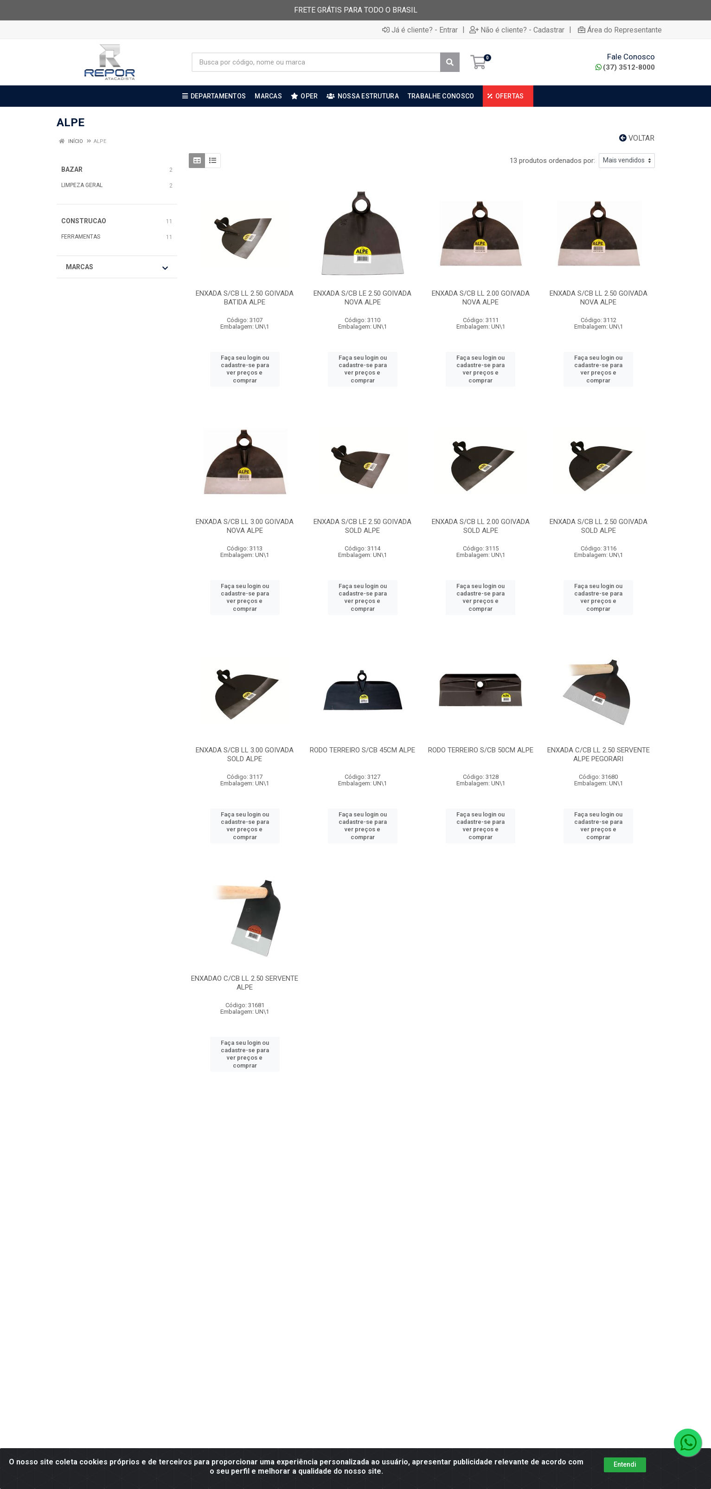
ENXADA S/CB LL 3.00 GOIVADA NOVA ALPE (245, 526)
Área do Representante (620, 29)
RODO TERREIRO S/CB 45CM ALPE (362, 750)
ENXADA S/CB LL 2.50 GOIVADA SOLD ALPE (598, 526)
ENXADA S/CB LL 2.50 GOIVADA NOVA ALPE (598, 297)
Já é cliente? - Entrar (420, 29)
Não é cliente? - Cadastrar (516, 29)
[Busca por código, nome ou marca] (316, 62)
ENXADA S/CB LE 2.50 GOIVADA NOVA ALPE (362, 297)
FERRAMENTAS (80, 236)
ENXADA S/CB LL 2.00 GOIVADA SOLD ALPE (481, 526)
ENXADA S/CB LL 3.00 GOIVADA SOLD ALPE (245, 754)
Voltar (636, 138)
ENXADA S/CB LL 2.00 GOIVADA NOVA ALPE (481, 297)
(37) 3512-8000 (625, 67)
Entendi (625, 1479)
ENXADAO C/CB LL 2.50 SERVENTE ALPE (244, 982)
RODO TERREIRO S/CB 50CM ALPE (480, 750)
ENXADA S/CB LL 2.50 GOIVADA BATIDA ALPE (245, 297)
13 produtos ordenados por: (552, 160)
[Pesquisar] (450, 62)
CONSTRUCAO (83, 221)
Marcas (117, 267)
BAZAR (72, 169)
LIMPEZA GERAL (81, 185)
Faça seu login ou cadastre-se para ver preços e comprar (245, 369)
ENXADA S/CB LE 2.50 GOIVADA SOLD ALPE (362, 526)
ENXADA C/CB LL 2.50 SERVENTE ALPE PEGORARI (598, 754)
